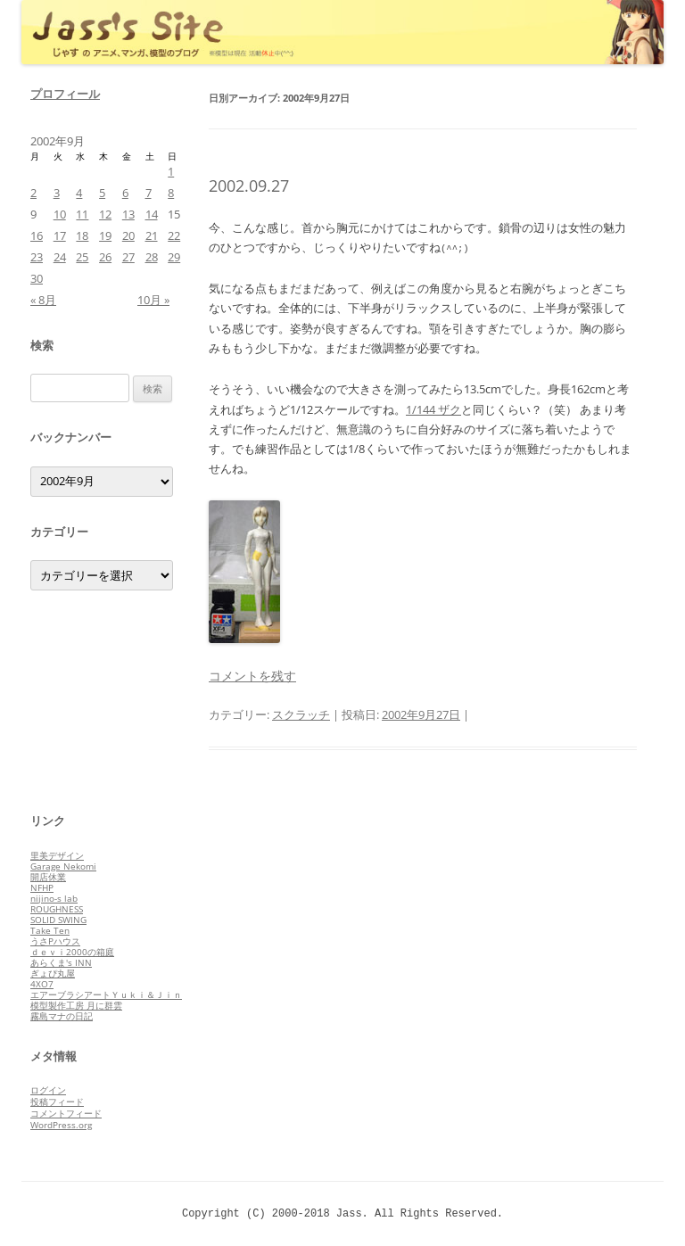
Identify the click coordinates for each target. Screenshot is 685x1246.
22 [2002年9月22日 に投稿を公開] (174, 235)
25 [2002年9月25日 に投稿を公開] (82, 257)
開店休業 (48, 877)
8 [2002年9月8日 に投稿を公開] (171, 193)
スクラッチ (301, 714)
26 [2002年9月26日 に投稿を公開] (105, 257)
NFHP (42, 887)
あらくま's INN (61, 962)
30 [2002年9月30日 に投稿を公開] (36, 278)
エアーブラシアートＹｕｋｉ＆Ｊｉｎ (106, 994)
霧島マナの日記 (61, 1016)
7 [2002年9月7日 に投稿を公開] (148, 193)
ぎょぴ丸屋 (52, 973)
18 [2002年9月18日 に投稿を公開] (82, 235)
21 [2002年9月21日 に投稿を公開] (151, 235)
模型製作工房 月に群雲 (76, 1005)
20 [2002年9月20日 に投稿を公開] (128, 235)
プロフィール (65, 94)
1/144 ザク (433, 409)
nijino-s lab (54, 898)
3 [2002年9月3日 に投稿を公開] (57, 193)
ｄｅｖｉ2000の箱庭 (72, 951)
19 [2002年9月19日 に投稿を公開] (105, 235)
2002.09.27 (249, 185)
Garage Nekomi (63, 866)
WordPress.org (61, 1124)
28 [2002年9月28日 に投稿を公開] (151, 257)
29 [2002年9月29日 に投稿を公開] (174, 257)
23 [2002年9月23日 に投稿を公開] (36, 257)
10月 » (153, 300)
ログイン (48, 1090)
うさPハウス (55, 941)
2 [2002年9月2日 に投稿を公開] (33, 193)
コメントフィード (66, 1113)
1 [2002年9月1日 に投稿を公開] (171, 171)
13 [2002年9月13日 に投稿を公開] (128, 214)
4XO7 (42, 984)
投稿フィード (57, 1101)
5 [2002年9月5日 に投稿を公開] (102, 193)
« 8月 (43, 300)
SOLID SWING (58, 919)
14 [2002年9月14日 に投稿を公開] (151, 214)
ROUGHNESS (56, 909)
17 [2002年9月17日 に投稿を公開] (60, 235)
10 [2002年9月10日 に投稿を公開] (60, 214)
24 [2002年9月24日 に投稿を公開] (60, 257)
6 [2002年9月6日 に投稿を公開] (125, 193)
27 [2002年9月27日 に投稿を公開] (128, 257)
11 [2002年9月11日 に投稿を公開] (82, 214)
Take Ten (50, 930)
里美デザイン (57, 855)
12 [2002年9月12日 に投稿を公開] (105, 214)
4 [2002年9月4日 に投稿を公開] (79, 193)
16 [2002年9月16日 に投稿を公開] (36, 235)
